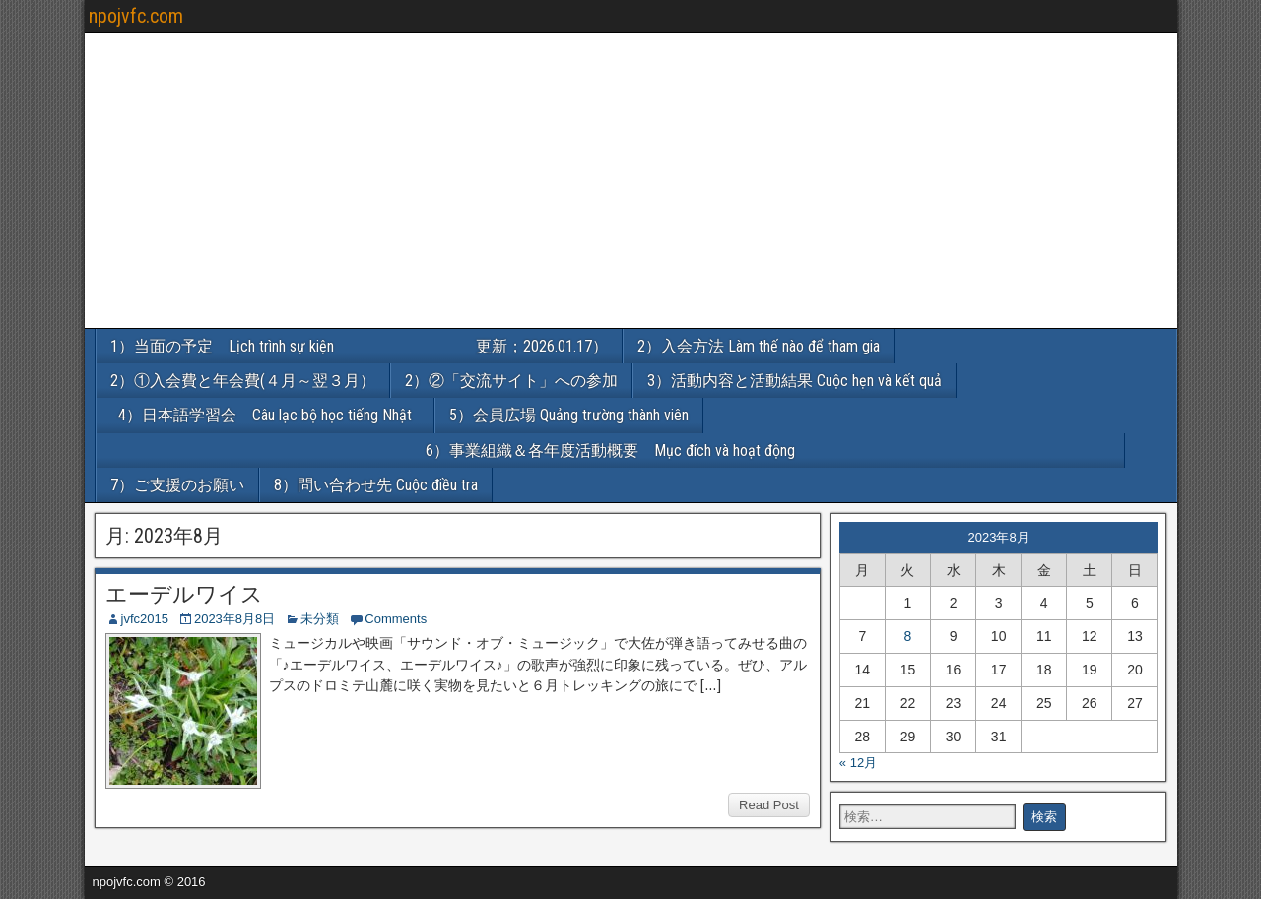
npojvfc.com (136, 16)
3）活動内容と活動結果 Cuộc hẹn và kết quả (794, 380)
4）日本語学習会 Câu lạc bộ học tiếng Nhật (273, 415)
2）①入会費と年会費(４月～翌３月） (242, 380)
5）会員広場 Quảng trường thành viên (569, 415)
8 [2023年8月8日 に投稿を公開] (908, 636)
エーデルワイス (184, 594)
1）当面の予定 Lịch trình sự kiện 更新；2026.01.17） (359, 346)
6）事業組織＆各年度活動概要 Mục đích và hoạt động (775, 450)
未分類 (319, 618)
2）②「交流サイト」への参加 (511, 380)
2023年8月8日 (234, 618)
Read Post (769, 805)
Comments (396, 618)
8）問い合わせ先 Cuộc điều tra (376, 485)
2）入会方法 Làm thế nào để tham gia (758, 346)
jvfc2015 (144, 618)
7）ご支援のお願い (177, 485)
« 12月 (858, 762)
